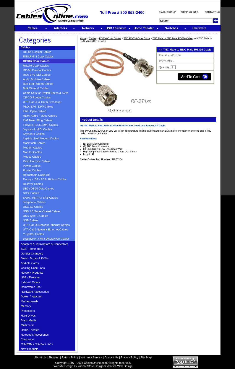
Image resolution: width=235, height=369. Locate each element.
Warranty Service (91, 357)
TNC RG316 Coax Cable (137, 38)
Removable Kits (31, 287)
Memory (26, 306)
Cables (25, 47)
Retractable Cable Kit (36, 174)
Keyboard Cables (34, 134)
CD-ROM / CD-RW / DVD (37, 344)
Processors (28, 310)
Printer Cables (32, 170)
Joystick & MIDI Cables (37, 129)
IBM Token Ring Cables (37, 120)
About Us (40, 357)
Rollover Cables (33, 184)
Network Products (32, 272)
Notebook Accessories (35, 334)
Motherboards (29, 301)
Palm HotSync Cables (36, 161)
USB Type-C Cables (35, 215)
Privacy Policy (129, 357)
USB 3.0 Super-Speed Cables (41, 211)
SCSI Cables (31, 193)
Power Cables (32, 165)
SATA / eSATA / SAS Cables (40, 197)
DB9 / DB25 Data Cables (38, 188)
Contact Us (111, 357)
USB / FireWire (30, 277)
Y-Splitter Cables (33, 234)
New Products (29, 349)
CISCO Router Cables (37, 97)
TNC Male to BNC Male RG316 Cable (172, 38)
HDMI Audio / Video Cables (40, 115)
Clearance (27, 339)
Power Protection (31, 296)
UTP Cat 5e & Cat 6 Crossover (42, 102)
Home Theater (30, 329)
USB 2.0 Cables (33, 206)
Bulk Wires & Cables (36, 88)
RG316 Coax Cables (36, 61)
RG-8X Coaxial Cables (37, 52)
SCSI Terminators (32, 248)
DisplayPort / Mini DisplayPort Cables (46, 238)
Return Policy (70, 357)
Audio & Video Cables (36, 79)
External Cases (30, 282)
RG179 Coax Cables (36, 65)
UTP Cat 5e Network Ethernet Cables (46, 225)
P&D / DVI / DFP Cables (38, 106)
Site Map (146, 357)
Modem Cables (32, 147)
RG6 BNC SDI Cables (36, 74)
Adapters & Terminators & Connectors (44, 244)
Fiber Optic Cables (34, 111)
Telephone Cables (34, 202)
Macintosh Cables (34, 143)
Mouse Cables (32, 156)
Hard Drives (28, 315)
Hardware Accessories (35, 291)
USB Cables (30, 220)
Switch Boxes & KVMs (35, 258)
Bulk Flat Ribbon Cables (38, 83)
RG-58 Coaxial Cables (37, 70)
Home (83, 38)
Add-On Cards (30, 263)
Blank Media (28, 320)
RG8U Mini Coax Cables (38, 56)
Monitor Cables (32, 152)
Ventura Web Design (120, 366)
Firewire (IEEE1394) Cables (40, 124)
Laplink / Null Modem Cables (41, 138)
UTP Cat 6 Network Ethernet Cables (45, 229)
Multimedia (27, 325)
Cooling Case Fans (33, 267)
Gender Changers (32, 253)
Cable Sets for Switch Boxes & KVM (45, 93)
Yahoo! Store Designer (92, 366)
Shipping (53, 357)
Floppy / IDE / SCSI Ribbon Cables (45, 179)
